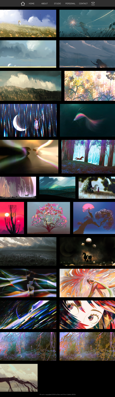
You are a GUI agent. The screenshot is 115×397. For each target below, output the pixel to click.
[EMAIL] (93, 3)
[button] (57, 3)
